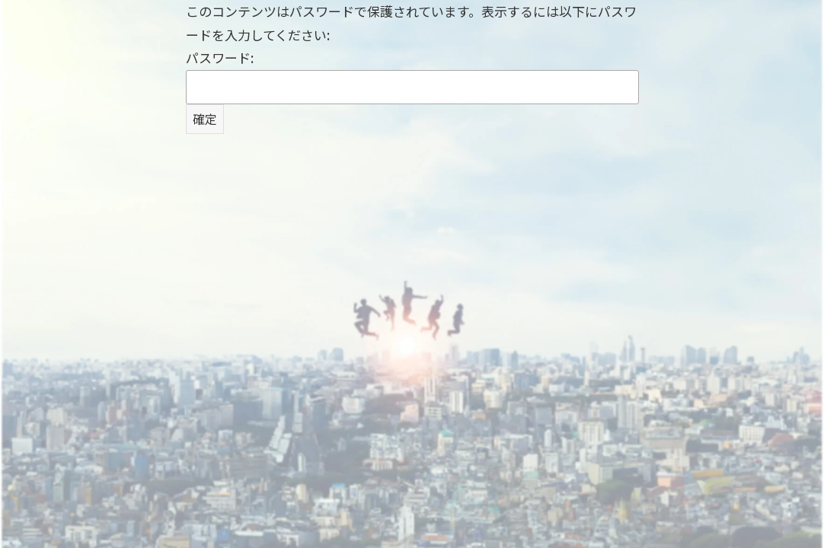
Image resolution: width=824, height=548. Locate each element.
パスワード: (412, 76)
